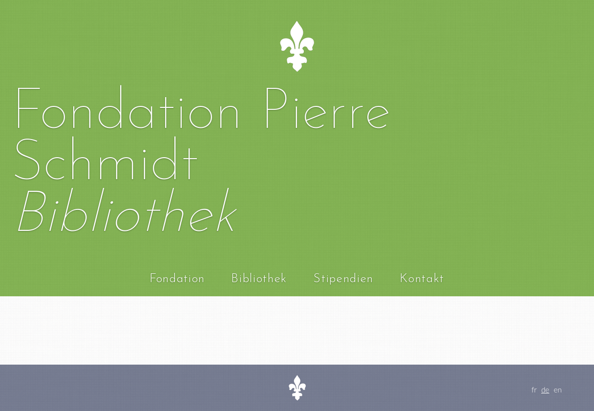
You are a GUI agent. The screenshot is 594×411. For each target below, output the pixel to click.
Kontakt (422, 279)
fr (534, 389)
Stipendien (343, 279)
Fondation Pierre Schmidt (201, 139)
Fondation (177, 279)
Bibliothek (259, 279)
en (558, 389)
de (545, 389)
